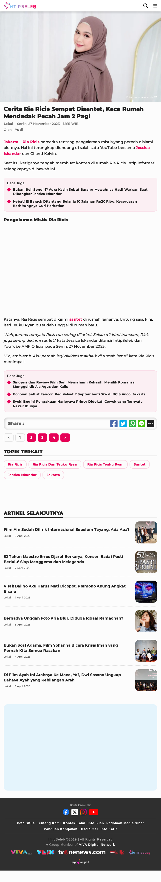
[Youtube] (93, 812)
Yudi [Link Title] (19, 130)
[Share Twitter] (123, 423)
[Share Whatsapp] (132, 423)
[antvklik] (117, 852)
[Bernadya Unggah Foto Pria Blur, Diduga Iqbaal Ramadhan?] (80, 623)
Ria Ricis (31, 142)
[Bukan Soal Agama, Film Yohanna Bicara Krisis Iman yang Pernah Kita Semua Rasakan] (80, 653)
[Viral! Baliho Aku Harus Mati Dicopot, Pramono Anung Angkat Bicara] (80, 593)
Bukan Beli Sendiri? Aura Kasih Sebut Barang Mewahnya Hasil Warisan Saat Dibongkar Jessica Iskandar (80, 191)
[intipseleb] (139, 852)
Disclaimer (89, 829)
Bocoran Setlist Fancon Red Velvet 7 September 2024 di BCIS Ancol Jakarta (79, 394)
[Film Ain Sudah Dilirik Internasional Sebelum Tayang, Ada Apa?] (80, 534)
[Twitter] (74, 812)
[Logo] (19, 5)
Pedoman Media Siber (125, 823)
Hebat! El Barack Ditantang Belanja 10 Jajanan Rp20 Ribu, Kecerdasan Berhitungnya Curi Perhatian (75, 203)
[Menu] (155, 5)
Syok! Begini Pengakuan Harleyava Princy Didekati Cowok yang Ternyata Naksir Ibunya (78, 404)
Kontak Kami (74, 823)
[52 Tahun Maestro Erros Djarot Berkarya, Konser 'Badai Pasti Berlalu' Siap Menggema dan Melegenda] (80, 564)
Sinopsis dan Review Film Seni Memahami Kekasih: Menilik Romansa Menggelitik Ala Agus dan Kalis (74, 384)
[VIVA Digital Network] (97, 844)
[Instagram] (83, 812)
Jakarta (11, 142)
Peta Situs (26, 823)
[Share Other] (150, 423)
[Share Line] (141, 423)
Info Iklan (96, 823)
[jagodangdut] (80, 861)
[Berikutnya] (31, 437)
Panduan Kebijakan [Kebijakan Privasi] (60, 829)
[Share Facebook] (114, 423)
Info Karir (109, 829)
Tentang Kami (49, 823)
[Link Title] (15, 464)
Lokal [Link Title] (8, 124)
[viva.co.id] (21, 852)
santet (75, 319)
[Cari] (145, 5)
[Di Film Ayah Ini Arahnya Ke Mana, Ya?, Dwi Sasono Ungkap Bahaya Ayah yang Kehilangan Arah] (80, 682)
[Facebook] (66, 812)
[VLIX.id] (45, 852)
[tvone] (81, 852)
